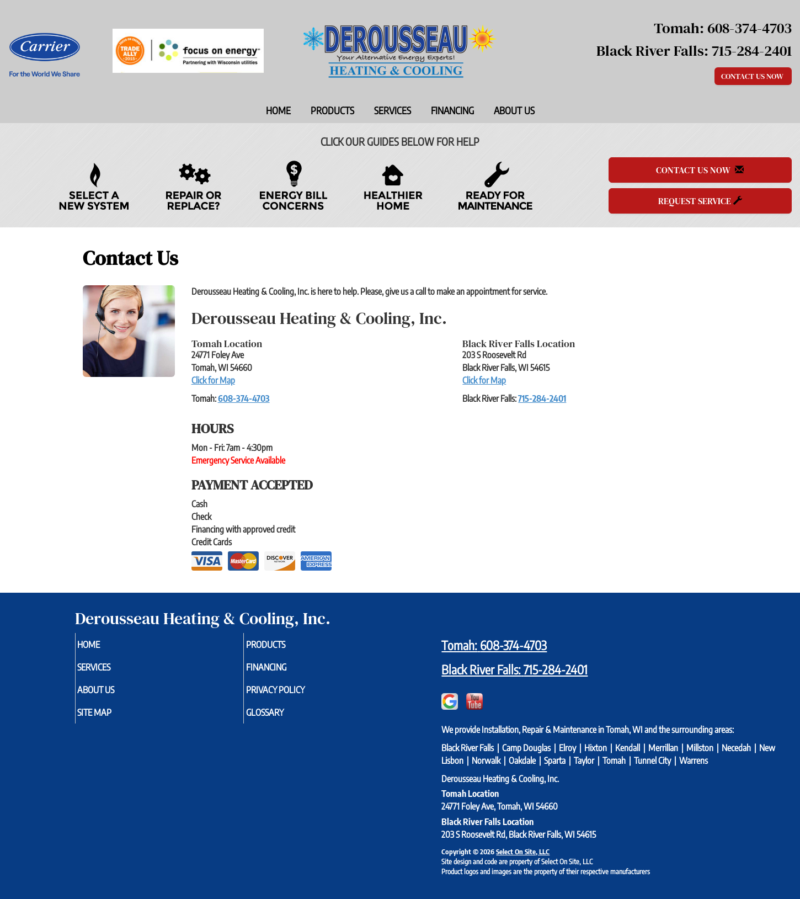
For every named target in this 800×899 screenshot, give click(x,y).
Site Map (112, 718)
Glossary (282, 718)
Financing (452, 110)
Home (278, 110)
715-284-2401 (542, 398)
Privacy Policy (294, 693)
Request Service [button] (700, 201)
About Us (514, 110)
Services (392, 110)
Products (332, 110)
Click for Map (213, 380)
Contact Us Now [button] (753, 76)
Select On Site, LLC (523, 851)
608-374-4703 (244, 398)
